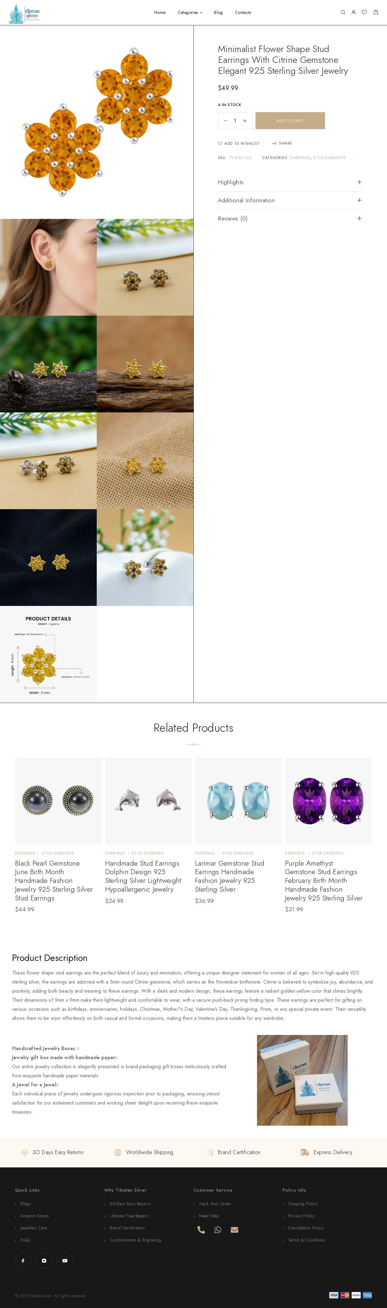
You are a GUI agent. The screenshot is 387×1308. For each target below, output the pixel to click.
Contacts (243, 12)
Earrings (300, 158)
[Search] (343, 12)
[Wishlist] (364, 13)
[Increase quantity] (247, 120)
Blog (218, 12)
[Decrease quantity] (222, 120)
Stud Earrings (330, 158)
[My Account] (353, 12)
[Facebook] (23, 1260)
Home (160, 12)
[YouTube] (64, 1260)
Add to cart (290, 121)
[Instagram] (44, 1260)
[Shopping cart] (375, 13)
